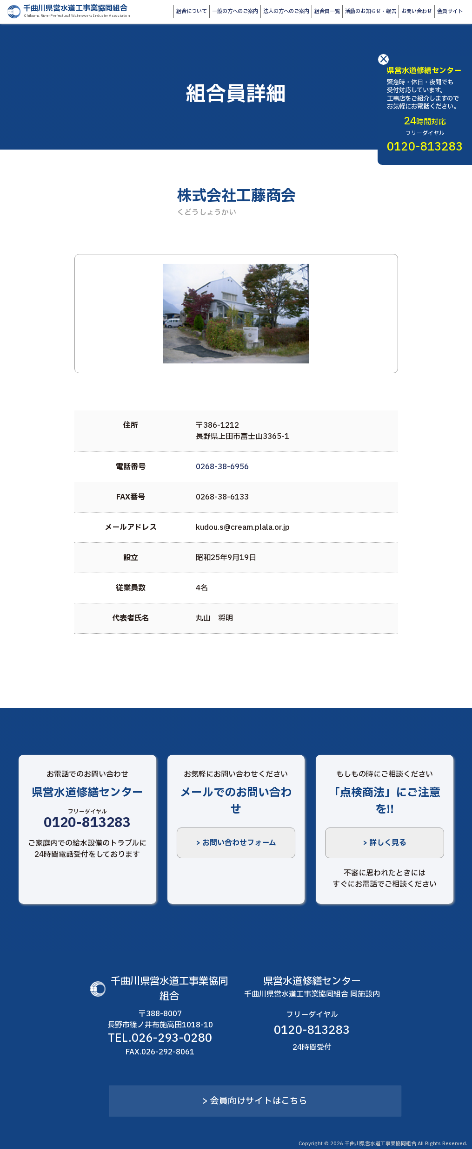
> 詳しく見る (384, 842)
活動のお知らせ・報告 (370, 11)
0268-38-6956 (222, 466)
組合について (191, 11)
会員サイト (450, 11)
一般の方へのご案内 (235, 11)
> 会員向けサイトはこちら (254, 1101)
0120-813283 (87, 823)
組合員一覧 (327, 11)
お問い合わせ (416, 11)
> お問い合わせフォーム (236, 842)
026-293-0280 (172, 1038)
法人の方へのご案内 (286, 11)
